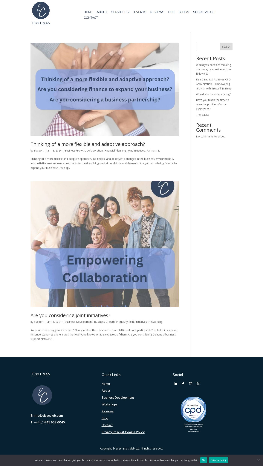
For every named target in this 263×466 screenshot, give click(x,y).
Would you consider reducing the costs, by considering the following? (213, 69)
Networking (155, 321)
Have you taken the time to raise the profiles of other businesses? (212, 104)
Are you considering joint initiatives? (70, 315)
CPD (171, 12)
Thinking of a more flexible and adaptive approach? (87, 144)
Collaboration (95, 150)
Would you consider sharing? (213, 94)
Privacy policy (218, 460)
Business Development (79, 321)
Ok (203, 460)
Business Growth (75, 150)
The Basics (202, 114)
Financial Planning (115, 150)
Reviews (157, 12)
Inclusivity (122, 321)
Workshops (109, 404)
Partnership (153, 150)
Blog (105, 418)
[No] (258, 460)
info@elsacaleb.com (48, 415)
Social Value (203, 12)
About (102, 12)
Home (88, 12)
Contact (91, 18)
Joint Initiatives (136, 150)
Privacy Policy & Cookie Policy (123, 432)
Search (226, 46)
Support (39, 150)
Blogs (184, 12)
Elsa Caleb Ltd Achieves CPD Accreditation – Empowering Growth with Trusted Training (213, 84)
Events (140, 12)
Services (118, 12)
